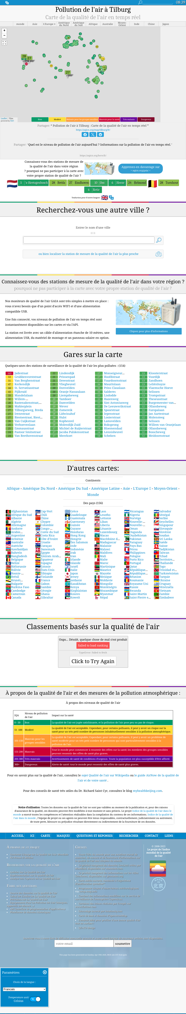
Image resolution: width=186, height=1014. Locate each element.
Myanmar (103, 594)
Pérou (131, 549)
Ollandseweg (153, 406)
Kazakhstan (75, 584)
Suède (160, 542)
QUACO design (87, 927)
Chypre (42, 522)
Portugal (132, 563)
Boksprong (107, 425)
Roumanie (134, 580)
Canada (13, 597)
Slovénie (162, 532)
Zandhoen (151, 380)
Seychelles (164, 522)
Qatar (130, 566)
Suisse (161, 546)
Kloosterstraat (154, 373)
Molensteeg (152, 417)
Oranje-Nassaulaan (67, 392)
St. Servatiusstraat (22, 388)
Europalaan (152, 410)
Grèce (71, 511)
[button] (4, 30)
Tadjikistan (164, 549)
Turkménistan (166, 573)
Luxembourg (105, 532)
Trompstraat (152, 395)
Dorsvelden (62, 388)
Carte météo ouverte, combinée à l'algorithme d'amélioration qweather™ (103, 882)
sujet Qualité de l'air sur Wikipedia (106, 775)
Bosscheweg (152, 432)
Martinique (104, 566)
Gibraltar (44, 597)
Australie (15, 542)
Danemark (45, 549)
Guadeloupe (76, 515)
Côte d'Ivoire (46, 539)
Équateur (44, 559)
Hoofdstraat (107, 377)
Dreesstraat (62, 380)
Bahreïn (14, 552)
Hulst (58, 417)
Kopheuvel (62, 421)
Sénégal (162, 515)
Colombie (44, 525)
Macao (101, 535)
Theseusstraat (153, 399)
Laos (100, 511)
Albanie (14, 518)
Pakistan (132, 539)
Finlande (44, 577)
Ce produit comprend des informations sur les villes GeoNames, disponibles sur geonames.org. (106, 874)
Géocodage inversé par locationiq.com (100, 911)
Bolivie (13, 570)
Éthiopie (43, 573)
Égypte (42, 552)
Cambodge (15, 590)
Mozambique (106, 590)
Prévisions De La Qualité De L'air (28, 899)
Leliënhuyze (153, 384)
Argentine (15, 535)
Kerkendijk (18, 384)
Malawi (102, 549)
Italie (71, 570)
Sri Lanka (163, 539)
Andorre (14, 528)
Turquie (162, 577)
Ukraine (162, 580)
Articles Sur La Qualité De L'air (27, 872)
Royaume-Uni (136, 584)
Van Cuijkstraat (20, 421)
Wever (59, 406)
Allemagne (16, 525)
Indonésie (74, 549)
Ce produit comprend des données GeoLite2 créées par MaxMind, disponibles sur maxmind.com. (108, 867)
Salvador (162, 511)
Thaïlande (163, 563)
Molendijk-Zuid (65, 425)
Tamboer (60, 399)
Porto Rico (133, 559)
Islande (72, 563)
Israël (71, 566)
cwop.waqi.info (88, 891)
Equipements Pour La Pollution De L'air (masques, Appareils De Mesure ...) (37, 904)
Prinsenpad (62, 377)
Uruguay (162, 584)
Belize (13, 563)
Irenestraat (18, 414)
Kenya (72, 587)
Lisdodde (105, 395)
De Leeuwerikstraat (113, 406)
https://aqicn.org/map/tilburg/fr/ (93, 129)
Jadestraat (17, 373)
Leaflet (4, 118)
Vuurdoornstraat (111, 380)
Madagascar (105, 542)
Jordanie (73, 580)
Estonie (43, 566)
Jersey (72, 577)
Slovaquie (163, 528)
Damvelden (62, 403)
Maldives (103, 552)
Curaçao (43, 546)
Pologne (132, 556)
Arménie (14, 539)
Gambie (43, 587)
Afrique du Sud (19, 515)
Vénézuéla (163, 587)
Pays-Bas (133, 546)
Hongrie (73, 539)
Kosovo (72, 594)
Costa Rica (45, 535)
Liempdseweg (64, 395)
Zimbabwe (164, 597)
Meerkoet (61, 436)
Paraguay (133, 542)
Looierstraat (107, 417)
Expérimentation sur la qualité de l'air (32, 875)
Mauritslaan (108, 384)
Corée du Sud (47, 532)
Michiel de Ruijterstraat (70, 428)
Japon (71, 573)
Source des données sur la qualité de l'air (33, 893)
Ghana (42, 594)
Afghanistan (17, 511)
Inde (71, 546)
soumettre (122, 944)
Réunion (132, 577)
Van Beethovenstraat (24, 436)
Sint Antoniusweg (111, 403)
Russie (131, 587)
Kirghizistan (76, 590)
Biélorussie (16, 566)
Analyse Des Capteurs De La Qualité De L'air (35, 878)
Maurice (102, 570)
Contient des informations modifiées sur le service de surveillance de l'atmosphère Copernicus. (107, 897)
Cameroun (15, 594)
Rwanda (132, 590)
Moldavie (103, 580)
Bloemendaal (108, 428)
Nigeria (132, 515)
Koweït (72, 597)
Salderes (105, 392)
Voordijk (150, 377)
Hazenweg (107, 399)
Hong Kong (75, 535)
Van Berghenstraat (23, 380)
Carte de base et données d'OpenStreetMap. (103, 915)
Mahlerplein (19, 406)
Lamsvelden (108, 421)
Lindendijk (62, 373)
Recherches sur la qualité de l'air (33, 864)
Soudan (161, 535)
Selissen (150, 392)
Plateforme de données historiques (30, 912)
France (42, 580)
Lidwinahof (62, 414)
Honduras (74, 532)
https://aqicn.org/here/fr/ (93, 155)
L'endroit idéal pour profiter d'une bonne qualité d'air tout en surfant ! (107, 921)
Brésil (12, 577)
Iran (70, 556)
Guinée (72, 525)
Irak (70, 552)
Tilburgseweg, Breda (24, 410)
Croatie (42, 542)
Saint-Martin (135, 594)
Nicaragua (134, 511)
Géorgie (43, 590)
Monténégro (105, 587)
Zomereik (61, 410)
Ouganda (133, 532)
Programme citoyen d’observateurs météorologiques (109, 888)
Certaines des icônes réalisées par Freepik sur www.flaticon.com (103, 905)
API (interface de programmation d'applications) (37, 908)
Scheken (105, 436)
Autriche (14, 546)
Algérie (13, 522)
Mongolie (103, 584)
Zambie (162, 594)
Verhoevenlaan (20, 425)
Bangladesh (16, 556)
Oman (131, 528)
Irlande (72, 559)
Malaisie (102, 546)
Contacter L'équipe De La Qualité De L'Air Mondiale (39, 854)
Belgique (14, 559)
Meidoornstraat (155, 436)
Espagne (43, 563)
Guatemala (75, 518)
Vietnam (162, 590)
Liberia (102, 525)
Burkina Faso (17, 587)
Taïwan (161, 552)
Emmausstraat (20, 428)
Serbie (161, 518)
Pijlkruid (16, 392)
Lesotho (102, 515)
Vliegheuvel (62, 384)
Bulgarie (14, 584)
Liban (101, 522)
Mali (100, 556)
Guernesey (75, 522)
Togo (160, 566)
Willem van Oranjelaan (160, 425)
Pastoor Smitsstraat (23, 432)
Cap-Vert (43, 511)
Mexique (103, 577)
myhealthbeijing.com (147, 791)
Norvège (132, 518)
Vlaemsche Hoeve (156, 388)
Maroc (101, 563)
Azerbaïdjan (17, 549)
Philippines (134, 552)
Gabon (42, 584)
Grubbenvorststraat (23, 377)
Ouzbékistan (135, 535)
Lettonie (102, 518)
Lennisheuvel (109, 432)
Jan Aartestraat (154, 414)
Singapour (163, 525)
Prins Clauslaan (110, 388)
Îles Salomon (76, 542)
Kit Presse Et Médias (21, 857)
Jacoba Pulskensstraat (69, 432)
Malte (101, 559)
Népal (101, 597)
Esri (12, 120)
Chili (41, 515)
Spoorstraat (107, 410)
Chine (42, 518)
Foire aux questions (22, 885)
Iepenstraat (107, 414)
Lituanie (102, 528)
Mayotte (102, 573)
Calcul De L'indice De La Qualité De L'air (32, 896)
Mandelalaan (19, 395)
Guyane (73, 528)
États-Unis (44, 570)
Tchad (160, 556)
